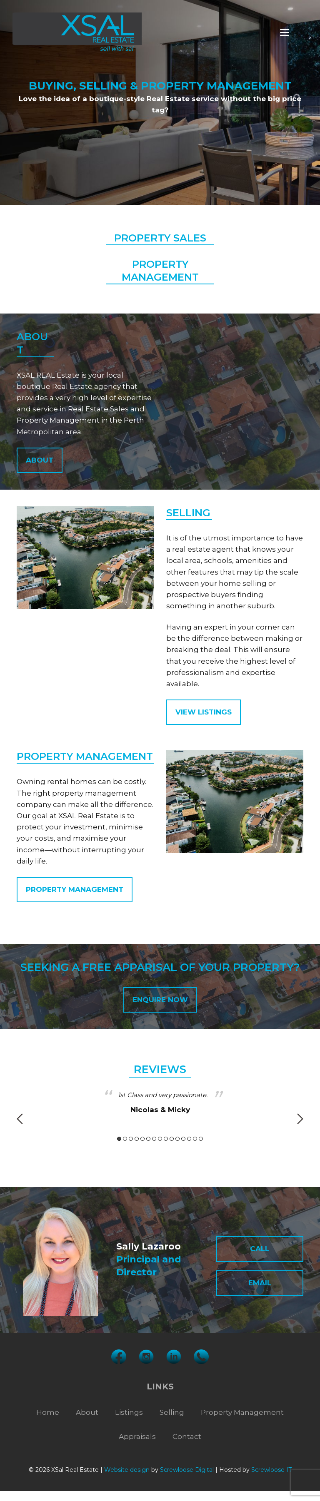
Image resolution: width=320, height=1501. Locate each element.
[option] (160, 1102)
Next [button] (300, 1118)
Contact (186, 1436)
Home (47, 1412)
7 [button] (154, 1139)
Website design (127, 1470)
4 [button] (137, 1139)
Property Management (242, 1412)
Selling (172, 1412)
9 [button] (166, 1139)
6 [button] (148, 1139)
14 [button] (195, 1139)
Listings (129, 1412)
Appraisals (137, 1436)
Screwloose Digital (187, 1470)
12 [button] (183, 1139)
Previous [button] (20, 1118)
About (87, 1412)
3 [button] (131, 1139)
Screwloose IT (271, 1470)
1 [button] (119, 1139)
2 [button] (125, 1139)
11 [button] (177, 1139)
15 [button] (201, 1139)
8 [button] (160, 1139)
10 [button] (172, 1139)
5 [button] (142, 1139)
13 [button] (189, 1139)
